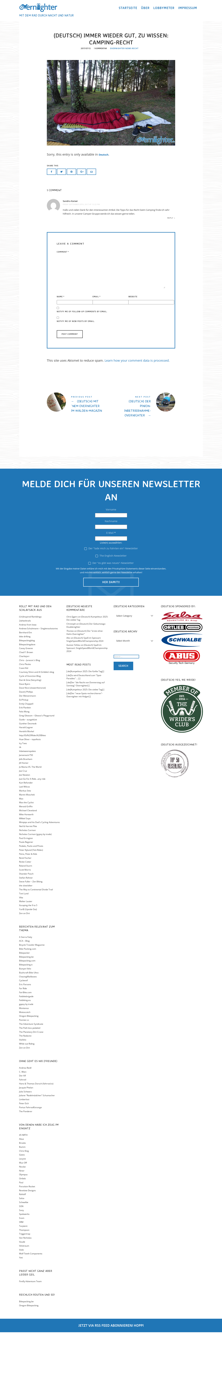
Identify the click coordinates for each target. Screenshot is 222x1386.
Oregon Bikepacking (29, 1069)
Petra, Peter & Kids (28, 907)
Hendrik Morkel (26, 785)
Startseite (128, 11)
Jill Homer (23, 816)
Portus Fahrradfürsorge (30, 1161)
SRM (21, 1275)
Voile (21, 1303)
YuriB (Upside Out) (28, 963)
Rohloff (22, 1248)
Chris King (24, 1204)
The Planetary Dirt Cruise (31, 1085)
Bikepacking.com (27, 1014)
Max (21, 852)
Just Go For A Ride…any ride (32, 832)
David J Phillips (26, 745)
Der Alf (22, 1129)
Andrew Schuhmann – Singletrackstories (38, 682)
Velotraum (24, 1299)
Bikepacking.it (25, 1018)
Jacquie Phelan (26, 1141)
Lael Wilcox (24, 840)
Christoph (71, 677)
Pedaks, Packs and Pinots (31, 899)
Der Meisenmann (27, 749)
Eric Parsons (25, 1038)
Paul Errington (26, 891)
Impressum (187, 11)
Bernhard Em (25, 686)
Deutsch (105, 209)
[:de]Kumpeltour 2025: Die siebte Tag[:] (85, 743)
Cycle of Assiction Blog (30, 729)
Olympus (23, 1228)
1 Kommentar (100, 102)
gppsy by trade (26, 1057)
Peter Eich (24, 1157)
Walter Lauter (25, 955)
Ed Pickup (23, 753)
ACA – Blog (24, 994)
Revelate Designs (27, 1244)
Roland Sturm (25, 919)
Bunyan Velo (25, 1022)
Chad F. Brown (26, 706)
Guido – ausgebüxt (28, 773)
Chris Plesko (25, 718)
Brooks (22, 1196)
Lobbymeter (163, 11)
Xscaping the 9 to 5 (28, 959)
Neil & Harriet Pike (28, 879)
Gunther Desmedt (27, 777)
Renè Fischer (25, 911)
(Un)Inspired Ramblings (30, 670)
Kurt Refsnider (26, 836)
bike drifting (25, 690)
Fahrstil (22, 1133)
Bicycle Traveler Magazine (32, 998)
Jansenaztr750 (26, 808)
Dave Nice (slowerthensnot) (32, 741)
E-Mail (111, 586)
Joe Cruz (23, 824)
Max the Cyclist (26, 856)
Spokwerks (24, 1267)
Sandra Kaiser (70, 254)
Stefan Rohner (26, 931)
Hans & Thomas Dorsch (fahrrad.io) (36, 1137)
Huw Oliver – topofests (30, 793)
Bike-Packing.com (27, 1002)
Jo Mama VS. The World (30, 820)
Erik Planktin (25, 761)
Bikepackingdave (27, 698)
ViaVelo (22, 1093)
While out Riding (27, 1097)
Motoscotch (24, 1065)
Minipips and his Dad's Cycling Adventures (39, 876)
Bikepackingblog (27, 694)
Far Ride (23, 1042)
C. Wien (22, 1125)
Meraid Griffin (26, 860)
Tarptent (23, 1279)
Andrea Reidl (25, 1121)
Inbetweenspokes (27, 804)
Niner (21, 1224)
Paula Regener (26, 895)
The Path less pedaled (29, 1081)
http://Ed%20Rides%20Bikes (32, 789)
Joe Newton (24, 828)
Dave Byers (24, 737)
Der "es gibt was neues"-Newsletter (111, 617)
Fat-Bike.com (25, 1046)
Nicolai (22, 1220)
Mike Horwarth (26, 868)
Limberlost (24, 1153)
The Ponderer (25, 1165)
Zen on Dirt (24, 967)
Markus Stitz (25, 844)
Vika (21, 951)
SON (21, 1260)
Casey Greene (26, 702)
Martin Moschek (27, 848)
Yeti (21, 1311)
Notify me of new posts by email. (76, 375)
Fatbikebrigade (26, 1050)
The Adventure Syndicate (31, 1077)
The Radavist (25, 1089)
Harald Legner (26, 781)
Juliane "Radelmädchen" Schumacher (37, 1149)
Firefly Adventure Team (30, 1335)
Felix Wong (24, 765)
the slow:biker (25, 939)
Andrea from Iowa (27, 678)
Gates (22, 1208)
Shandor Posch (26, 927)
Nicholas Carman (27, 883)
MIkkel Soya (25, 872)
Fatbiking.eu (25, 1053)
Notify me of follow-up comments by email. (82, 365)
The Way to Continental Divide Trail (36, 943)
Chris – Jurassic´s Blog (29, 714)
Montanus (24, 1061)
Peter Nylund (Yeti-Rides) (31, 903)
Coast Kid (23, 721)
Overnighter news (120, 102)
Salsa (21, 1252)
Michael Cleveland (28, 864)
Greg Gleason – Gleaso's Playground (36, 769)
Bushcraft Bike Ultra (29, 1026)
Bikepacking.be (26, 1010)
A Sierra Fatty (25, 990)
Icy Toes (23, 797)
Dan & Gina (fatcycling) (30, 733)
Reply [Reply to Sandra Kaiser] (170, 271)
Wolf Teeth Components (30, 1307)
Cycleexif (23, 1034)
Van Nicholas (25, 1291)
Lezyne (22, 1212)
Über (145, 11)
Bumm (22, 1200)
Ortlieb (22, 1232)
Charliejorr (24, 710)
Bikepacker (24, 1006)
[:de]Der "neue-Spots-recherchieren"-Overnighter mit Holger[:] (84, 749)
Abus (21, 1192)
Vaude (22, 1295)
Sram (21, 1271)
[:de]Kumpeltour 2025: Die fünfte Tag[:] (85, 725)
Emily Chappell (26, 757)
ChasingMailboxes (28, 1030)
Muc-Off (23, 1216)
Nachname (111, 575)
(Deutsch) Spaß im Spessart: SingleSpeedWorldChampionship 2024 (84, 693)
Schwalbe (23, 1256)
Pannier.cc (24, 1073)
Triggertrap (24, 1287)
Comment (63, 306)
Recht (135, 102)
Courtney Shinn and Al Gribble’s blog (36, 725)
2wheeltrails (25, 674)
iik (20, 800)
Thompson (24, 1283)
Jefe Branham (25, 812)
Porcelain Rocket (27, 1240)
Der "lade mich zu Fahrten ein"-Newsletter (111, 602)
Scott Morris (25, 923)
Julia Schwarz (25, 1145)
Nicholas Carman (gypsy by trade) (35, 887)
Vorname (111, 563)
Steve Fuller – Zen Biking (30, 935)
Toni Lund (23, 947)
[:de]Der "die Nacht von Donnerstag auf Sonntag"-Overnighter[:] (85, 738)
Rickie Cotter (25, 915)
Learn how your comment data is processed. (137, 414)
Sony (21, 1264)
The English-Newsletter (111, 609)
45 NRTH (23, 1188)
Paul (21, 1236)
